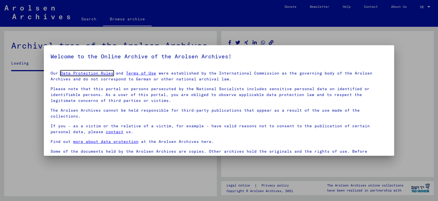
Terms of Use (141, 73)
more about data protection (106, 141)
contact (114, 131)
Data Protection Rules (87, 73)
